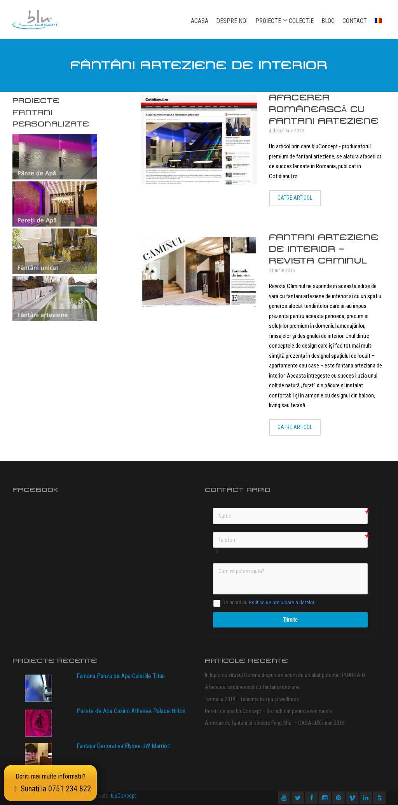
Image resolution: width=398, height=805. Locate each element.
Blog (328, 21)
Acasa (199, 21)
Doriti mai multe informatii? (50, 782)
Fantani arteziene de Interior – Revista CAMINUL (324, 249)
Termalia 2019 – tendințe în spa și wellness (252, 699)
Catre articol (295, 198)
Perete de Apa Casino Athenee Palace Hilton (131, 711)
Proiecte (268, 21)
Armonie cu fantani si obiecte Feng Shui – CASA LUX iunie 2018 (275, 723)
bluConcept (123, 796)
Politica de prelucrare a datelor (281, 602)
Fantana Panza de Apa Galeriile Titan (121, 676)
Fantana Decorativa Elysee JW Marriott (124, 746)
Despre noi (232, 21)
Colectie (301, 21)
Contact (354, 21)
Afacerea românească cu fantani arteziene (324, 109)
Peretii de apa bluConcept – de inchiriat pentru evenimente (269, 711)
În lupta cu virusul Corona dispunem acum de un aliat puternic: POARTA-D (285, 675)
